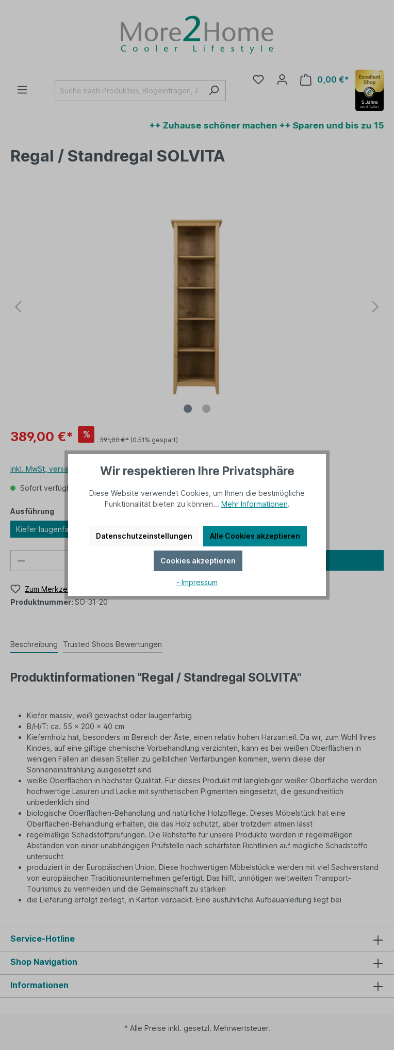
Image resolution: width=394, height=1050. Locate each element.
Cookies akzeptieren (198, 560)
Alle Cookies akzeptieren (255, 535)
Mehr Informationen (254, 503)
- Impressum (197, 582)
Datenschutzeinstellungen (144, 535)
